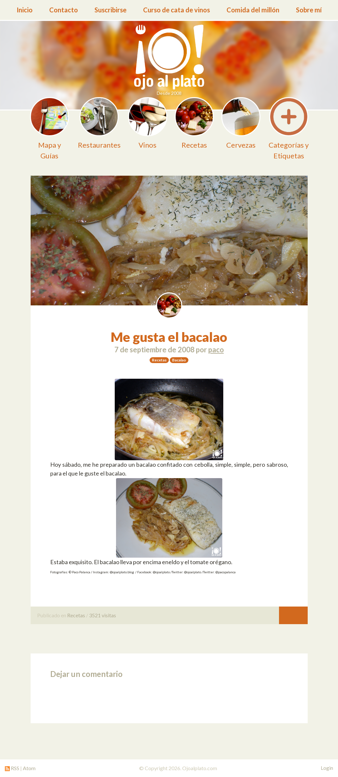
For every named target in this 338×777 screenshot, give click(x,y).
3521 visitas (102, 615)
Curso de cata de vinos (176, 10)
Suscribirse (110, 10)
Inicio (25, 10)
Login (327, 768)
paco (216, 349)
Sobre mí (309, 10)
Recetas (76, 615)
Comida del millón (253, 10)
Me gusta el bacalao (169, 337)
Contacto (63, 10)
